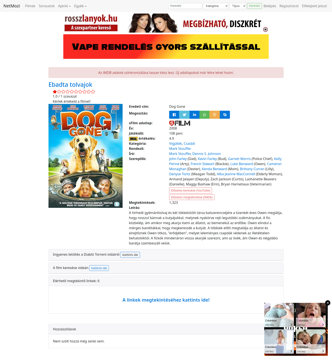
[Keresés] (185, 6)
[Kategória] (215, 6)
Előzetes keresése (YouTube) (190, 190)
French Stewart (202, 163)
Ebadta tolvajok (70, 84)
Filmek (30, 6)
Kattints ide (130, 255)
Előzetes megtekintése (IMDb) (192, 197)
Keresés (254, 5)
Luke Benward (241, 163)
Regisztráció (289, 6)
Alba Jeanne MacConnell (236, 174)
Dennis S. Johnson (206, 153)
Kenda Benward (214, 169)
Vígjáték (175, 143)
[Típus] (237, 6)
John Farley (178, 158)
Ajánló (63, 6)
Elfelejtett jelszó (314, 6)
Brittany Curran (252, 169)
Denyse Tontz (179, 174)
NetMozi (11, 6)
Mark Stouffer (180, 148)
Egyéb (79, 6)
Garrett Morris (239, 158)
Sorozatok (47, 6)
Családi (189, 143)
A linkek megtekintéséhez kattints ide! (165, 300)
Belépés (270, 6)
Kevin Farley (207, 158)
